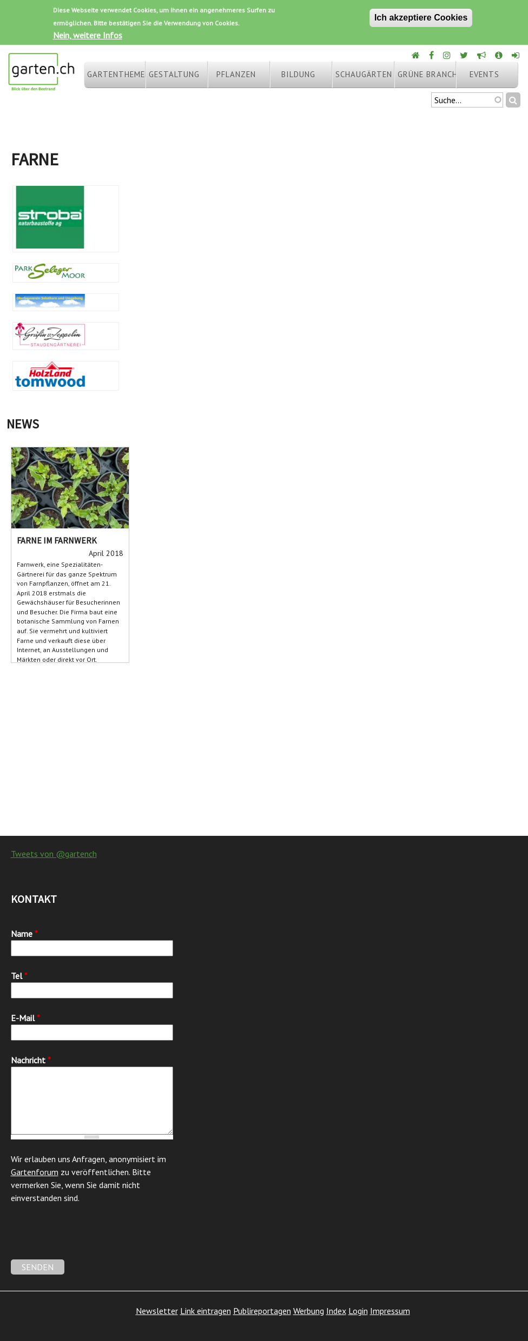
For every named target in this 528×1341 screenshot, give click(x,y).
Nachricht (31, 1060)
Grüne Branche (427, 74)
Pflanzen (236, 74)
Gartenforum (34, 1171)
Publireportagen (262, 1310)
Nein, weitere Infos (87, 35)
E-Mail (25, 1018)
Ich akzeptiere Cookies (421, 17)
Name (24, 933)
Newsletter (157, 1310)
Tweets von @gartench (54, 853)
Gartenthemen (116, 74)
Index (336, 1310)
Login (358, 1310)
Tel (19, 975)
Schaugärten (363, 74)
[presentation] (93, 1238)
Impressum (390, 1310)
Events (484, 74)
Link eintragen (205, 1310)
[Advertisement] (263, 749)
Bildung (298, 74)
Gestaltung (174, 74)
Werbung (308, 1310)
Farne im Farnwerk (57, 540)
